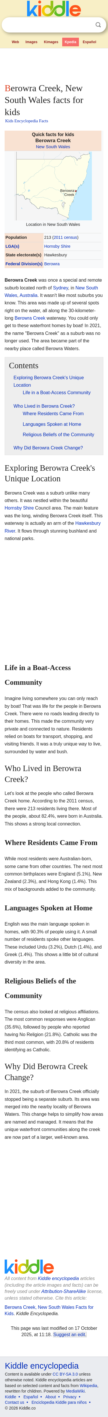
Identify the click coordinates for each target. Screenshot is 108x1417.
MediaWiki (75, 1391)
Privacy (70, 1397)
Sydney (60, 287)
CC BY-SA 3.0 (65, 1374)
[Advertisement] (54, 64)
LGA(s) (12, 246)
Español (89, 42)
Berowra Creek (30, 318)
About (51, 1397)
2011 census (65, 237)
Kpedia (70, 42)
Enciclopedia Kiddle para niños (58, 1402)
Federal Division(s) (24, 264)
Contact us (14, 1402)
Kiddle (10, 1397)
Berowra (52, 264)
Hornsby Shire (57, 246)
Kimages (51, 42)
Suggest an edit (69, 1334)
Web (15, 42)
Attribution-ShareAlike (63, 1291)
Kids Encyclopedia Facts (26, 121)
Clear (86, 25)
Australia (28, 295)
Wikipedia (88, 1385)
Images (31, 42)
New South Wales (53, 146)
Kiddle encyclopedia (58, 1278)
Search (98, 24)
